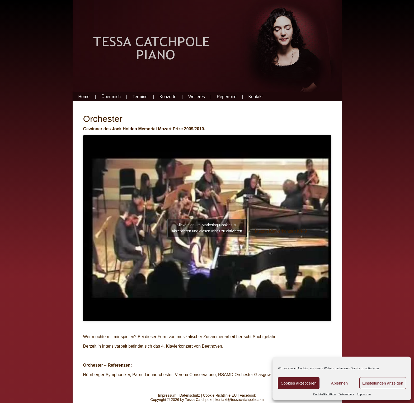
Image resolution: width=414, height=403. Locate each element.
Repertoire (227, 96)
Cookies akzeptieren (299, 383)
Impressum (364, 394)
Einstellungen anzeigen (382, 383)
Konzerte (167, 96)
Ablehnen (339, 383)
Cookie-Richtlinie (324, 394)
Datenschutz (346, 394)
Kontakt (255, 96)
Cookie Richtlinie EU (220, 395)
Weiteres (196, 96)
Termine (140, 96)
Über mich (111, 96)
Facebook (248, 395)
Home (84, 96)
